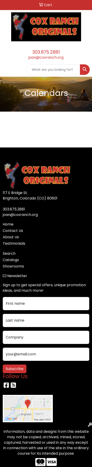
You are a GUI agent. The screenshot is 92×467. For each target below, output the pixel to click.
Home (8, 224)
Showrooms (13, 266)
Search (9, 253)
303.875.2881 (46, 52)
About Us (11, 237)
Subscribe (14, 368)
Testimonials (14, 243)
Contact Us (13, 230)
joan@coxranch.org (46, 57)
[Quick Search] (53, 69)
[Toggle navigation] (7, 69)
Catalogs (11, 259)
